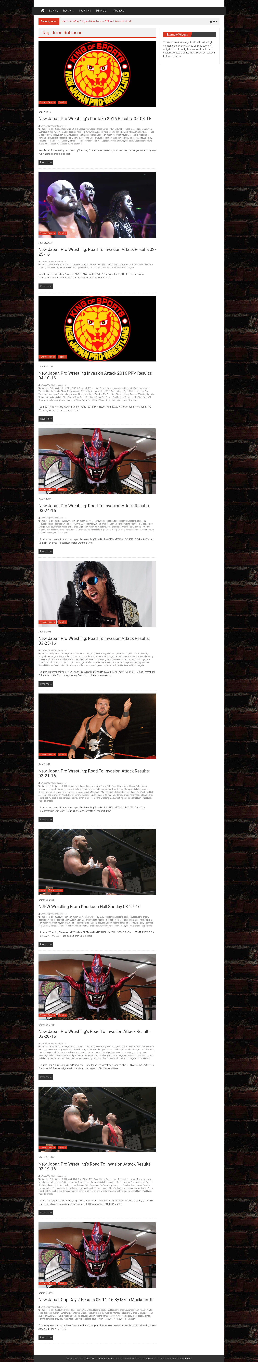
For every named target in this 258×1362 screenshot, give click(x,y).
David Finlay (108, 129)
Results (67, 10)
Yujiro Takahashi (75, 144)
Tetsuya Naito (145, 138)
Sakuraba (50, 397)
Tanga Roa (133, 138)
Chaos (99, 129)
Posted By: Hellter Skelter (52, 126)
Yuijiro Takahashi (125, 665)
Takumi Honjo (52, 267)
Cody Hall (83, 388)
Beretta (57, 129)
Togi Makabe (62, 141)
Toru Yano (107, 267)
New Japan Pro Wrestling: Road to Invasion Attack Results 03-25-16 (97, 252)
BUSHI (75, 129)
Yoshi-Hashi (140, 141)
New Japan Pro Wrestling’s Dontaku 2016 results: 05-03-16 (95, 118)
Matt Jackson (72, 135)
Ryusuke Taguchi (101, 138)
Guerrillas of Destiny (47, 132)
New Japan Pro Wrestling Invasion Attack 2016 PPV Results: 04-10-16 (95, 375)
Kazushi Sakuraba (53, 792)
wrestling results (117, 141)
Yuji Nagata (62, 144)
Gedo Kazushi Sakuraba (141, 129)
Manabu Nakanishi (122, 264)
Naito (131, 391)
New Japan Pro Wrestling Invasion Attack (66, 394)
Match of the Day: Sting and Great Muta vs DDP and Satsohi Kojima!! (96, 21)
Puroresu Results (47, 102)
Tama (105, 1316)
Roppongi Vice (87, 138)
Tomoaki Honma (76, 141)
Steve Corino (68, 397)
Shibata (58, 397)
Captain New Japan (87, 129)
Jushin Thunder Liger (118, 132)
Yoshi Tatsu (81, 400)
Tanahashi (90, 397)
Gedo (128, 129)
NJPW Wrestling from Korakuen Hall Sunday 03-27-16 (90, 906)
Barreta (44, 264)
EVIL (116, 129)
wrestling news (53, 400)
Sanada (113, 138)
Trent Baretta (93, 926)
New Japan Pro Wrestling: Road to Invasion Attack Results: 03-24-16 (94, 508)
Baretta (57, 388)
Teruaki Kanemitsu (67, 267)
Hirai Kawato (65, 264)
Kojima (94, 391)
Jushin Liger (75, 920)
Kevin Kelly (85, 391)
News (52, 10)
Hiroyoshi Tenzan (46, 524)
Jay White (90, 132)
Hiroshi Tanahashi (137, 521)
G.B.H (122, 129)
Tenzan (109, 397)
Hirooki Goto (62, 132)
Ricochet (63, 138)
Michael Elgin (96, 135)
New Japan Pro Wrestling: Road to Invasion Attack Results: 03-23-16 (94, 641)
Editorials (101, 10)
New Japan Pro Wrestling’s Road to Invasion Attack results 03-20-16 (95, 1034)
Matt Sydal (84, 135)
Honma (108, 388)
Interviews (85, 10)
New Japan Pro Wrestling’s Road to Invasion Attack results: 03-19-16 (95, 1166)
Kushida (62, 135)
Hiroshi (144, 653)
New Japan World (92, 394)
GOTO (89, 1310)
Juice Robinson (101, 132)
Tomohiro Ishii (90, 141)
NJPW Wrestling (108, 394)
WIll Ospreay (103, 141)
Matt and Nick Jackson (88, 1052)
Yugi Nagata (50, 144)
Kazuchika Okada (58, 391)
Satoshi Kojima (53, 662)
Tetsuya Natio (115, 1316)
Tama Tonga (123, 138)
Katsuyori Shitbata (123, 656)
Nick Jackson (52, 138)
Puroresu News (55, 890)
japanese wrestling (77, 132)
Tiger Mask (51, 141)
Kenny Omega (51, 135)
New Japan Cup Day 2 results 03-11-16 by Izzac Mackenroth (96, 1299)
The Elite (42, 141)
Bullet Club (66, 129)
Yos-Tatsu (129, 141)
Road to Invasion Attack (117, 527)
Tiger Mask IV (82, 267)
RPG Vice (142, 394)
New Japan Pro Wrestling (113, 135)
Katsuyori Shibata (136, 132)
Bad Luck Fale (47, 129)
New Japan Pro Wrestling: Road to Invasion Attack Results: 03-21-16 (94, 773)
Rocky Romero (74, 138)
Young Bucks (105, 400)
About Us (119, 10)
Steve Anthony (115, 1188)
